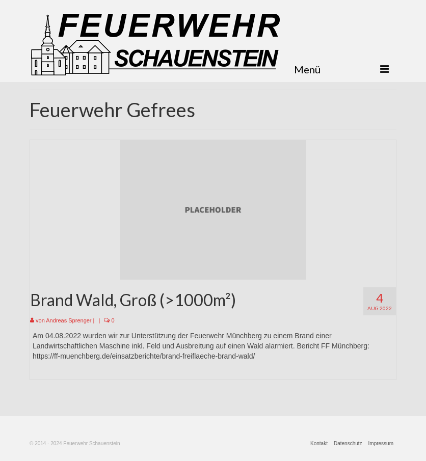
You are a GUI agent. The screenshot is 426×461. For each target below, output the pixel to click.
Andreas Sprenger (68, 320)
